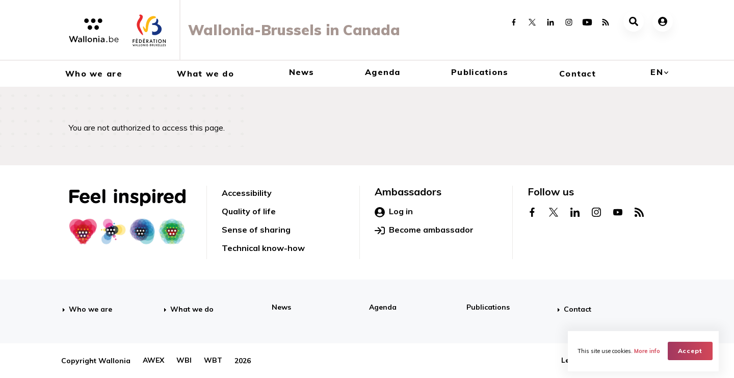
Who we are (93, 73)
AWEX (153, 360)
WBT (213, 360)
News (301, 72)
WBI (184, 360)
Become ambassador (424, 230)
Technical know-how (263, 248)
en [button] (656, 72)
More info (648, 350)
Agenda (383, 72)
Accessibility (247, 193)
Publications (479, 72)
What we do (205, 73)
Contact (577, 73)
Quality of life (249, 211)
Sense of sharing (256, 229)
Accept (690, 350)
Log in (394, 211)
